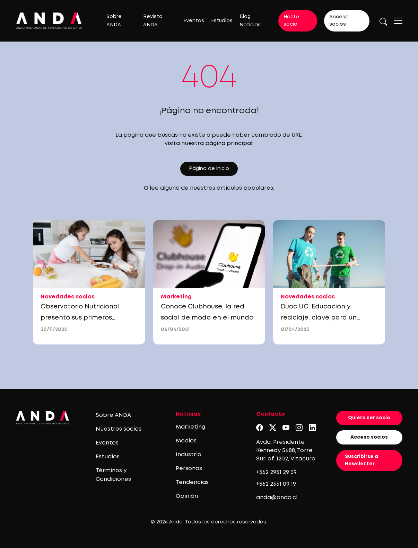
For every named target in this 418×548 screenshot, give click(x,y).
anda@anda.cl (276, 497)
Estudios (222, 21)
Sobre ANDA (113, 415)
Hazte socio (291, 20)
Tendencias (192, 482)
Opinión (187, 496)
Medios (186, 440)
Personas (189, 468)
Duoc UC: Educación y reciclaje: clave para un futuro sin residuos (319, 318)
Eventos (193, 21)
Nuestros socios (118, 429)
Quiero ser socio (369, 418)
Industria (188, 454)
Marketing (190, 427)
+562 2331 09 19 (276, 484)
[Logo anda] (49, 20)
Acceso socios (339, 20)
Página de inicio (209, 169)
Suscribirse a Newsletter (361, 460)
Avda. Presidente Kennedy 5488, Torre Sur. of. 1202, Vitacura (285, 450)
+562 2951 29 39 (276, 472)
